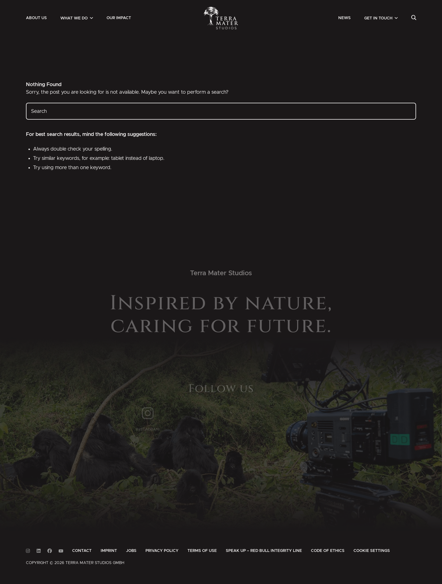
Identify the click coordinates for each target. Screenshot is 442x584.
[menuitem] (36, 18)
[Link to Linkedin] (39, 551)
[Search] (413, 18)
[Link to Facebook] (49, 551)
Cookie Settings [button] (371, 551)
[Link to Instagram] (28, 551)
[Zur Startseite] (221, 18)
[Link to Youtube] (61, 551)
